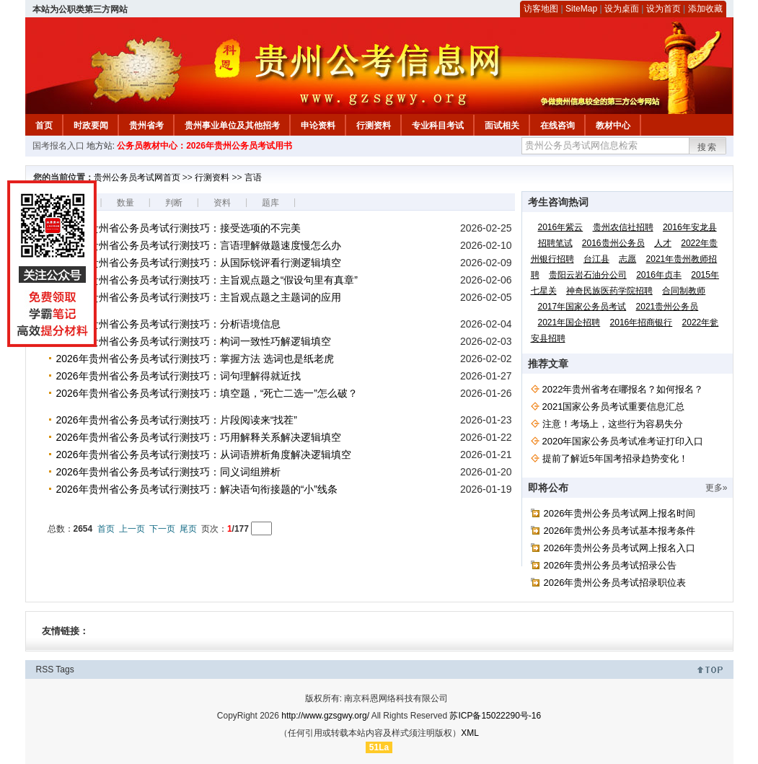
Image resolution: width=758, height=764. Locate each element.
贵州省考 (146, 125)
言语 (253, 177)
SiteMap (581, 9)
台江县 (596, 259)
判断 (173, 203)
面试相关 (502, 125)
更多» (716, 488)
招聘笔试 (555, 243)
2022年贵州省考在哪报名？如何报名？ (623, 389)
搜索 (707, 147)
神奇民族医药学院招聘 (609, 291)
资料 (222, 203)
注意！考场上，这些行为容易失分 (612, 423)
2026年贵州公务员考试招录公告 (610, 565)
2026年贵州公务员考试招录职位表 (615, 582)
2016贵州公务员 (613, 243)
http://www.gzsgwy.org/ (325, 716)
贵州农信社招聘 (623, 227)
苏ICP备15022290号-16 (495, 716)
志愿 (627, 259)
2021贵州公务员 (667, 307)
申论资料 (318, 125)
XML (470, 733)
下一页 (162, 529)
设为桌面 (621, 9)
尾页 (188, 529)
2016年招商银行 (641, 322)
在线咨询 (557, 125)
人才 (662, 243)
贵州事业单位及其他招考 (232, 125)
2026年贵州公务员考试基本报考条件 (620, 530)
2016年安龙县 (690, 227)
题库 (270, 203)
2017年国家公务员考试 (582, 307)
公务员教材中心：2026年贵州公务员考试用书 (204, 146)
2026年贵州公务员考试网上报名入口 (620, 548)
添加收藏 (705, 9)
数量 (125, 203)
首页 (44, 125)
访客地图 (541, 9)
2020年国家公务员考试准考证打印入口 (623, 441)
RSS (45, 669)
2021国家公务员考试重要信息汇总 (613, 406)
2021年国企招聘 (569, 322)
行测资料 (373, 125)
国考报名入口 (58, 146)
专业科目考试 (438, 125)
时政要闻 (91, 125)
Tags (65, 669)
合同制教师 (683, 291)
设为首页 (663, 9)
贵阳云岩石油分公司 (588, 275)
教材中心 (613, 125)
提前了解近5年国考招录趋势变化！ (615, 458)
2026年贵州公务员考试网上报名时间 (620, 513)
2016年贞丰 (659, 275)
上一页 (132, 529)
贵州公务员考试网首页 (137, 177)
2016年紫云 (560, 227)
